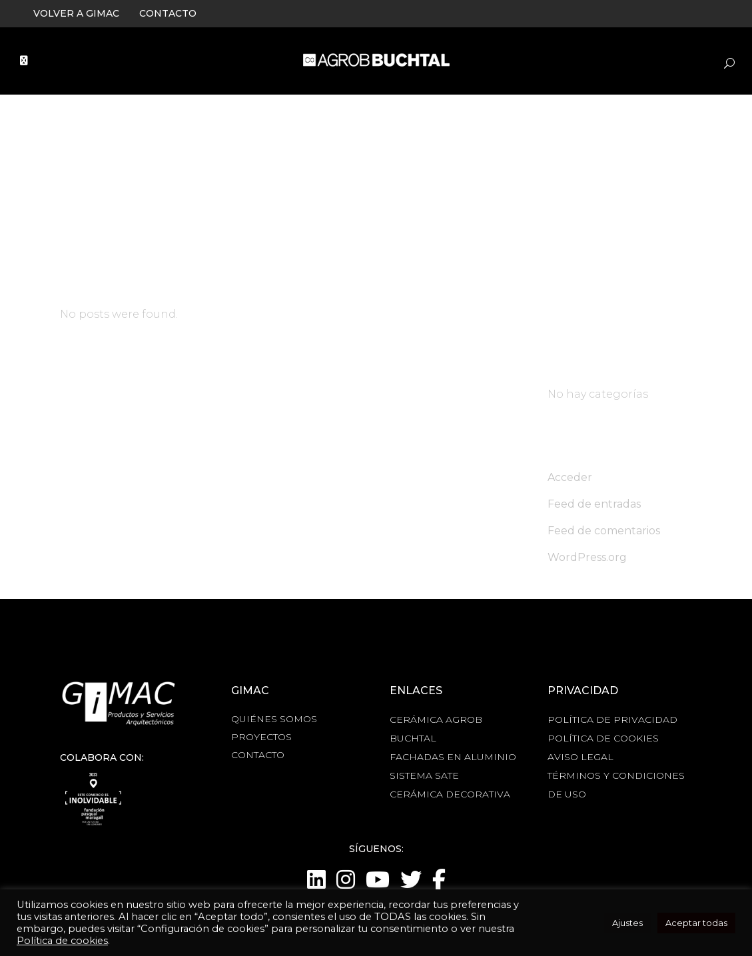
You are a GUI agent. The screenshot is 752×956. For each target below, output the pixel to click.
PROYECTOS (261, 737)
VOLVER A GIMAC (76, 13)
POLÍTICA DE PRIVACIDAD (612, 719)
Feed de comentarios (604, 530)
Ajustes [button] (627, 922)
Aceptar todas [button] (696, 922)
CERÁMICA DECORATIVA (450, 794)
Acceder (570, 477)
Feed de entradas (594, 504)
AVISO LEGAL (580, 757)
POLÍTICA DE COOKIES (603, 738)
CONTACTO (167, 13)
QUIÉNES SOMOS (274, 719)
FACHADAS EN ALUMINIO (453, 757)
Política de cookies (62, 941)
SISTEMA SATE (424, 775)
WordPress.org (587, 557)
